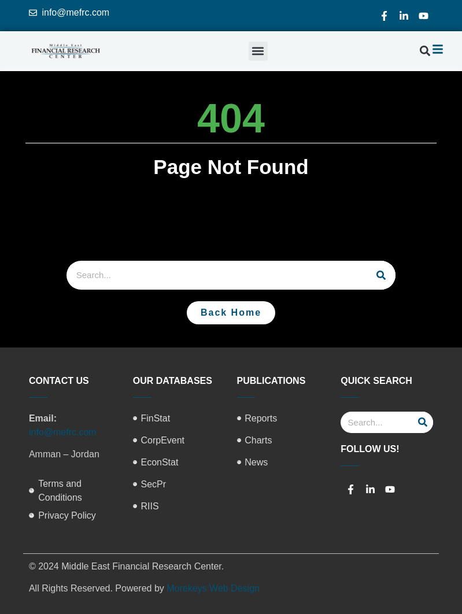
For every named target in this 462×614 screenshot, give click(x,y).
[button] (258, 51)
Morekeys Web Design (213, 588)
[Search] (381, 275)
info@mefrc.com (63, 432)
